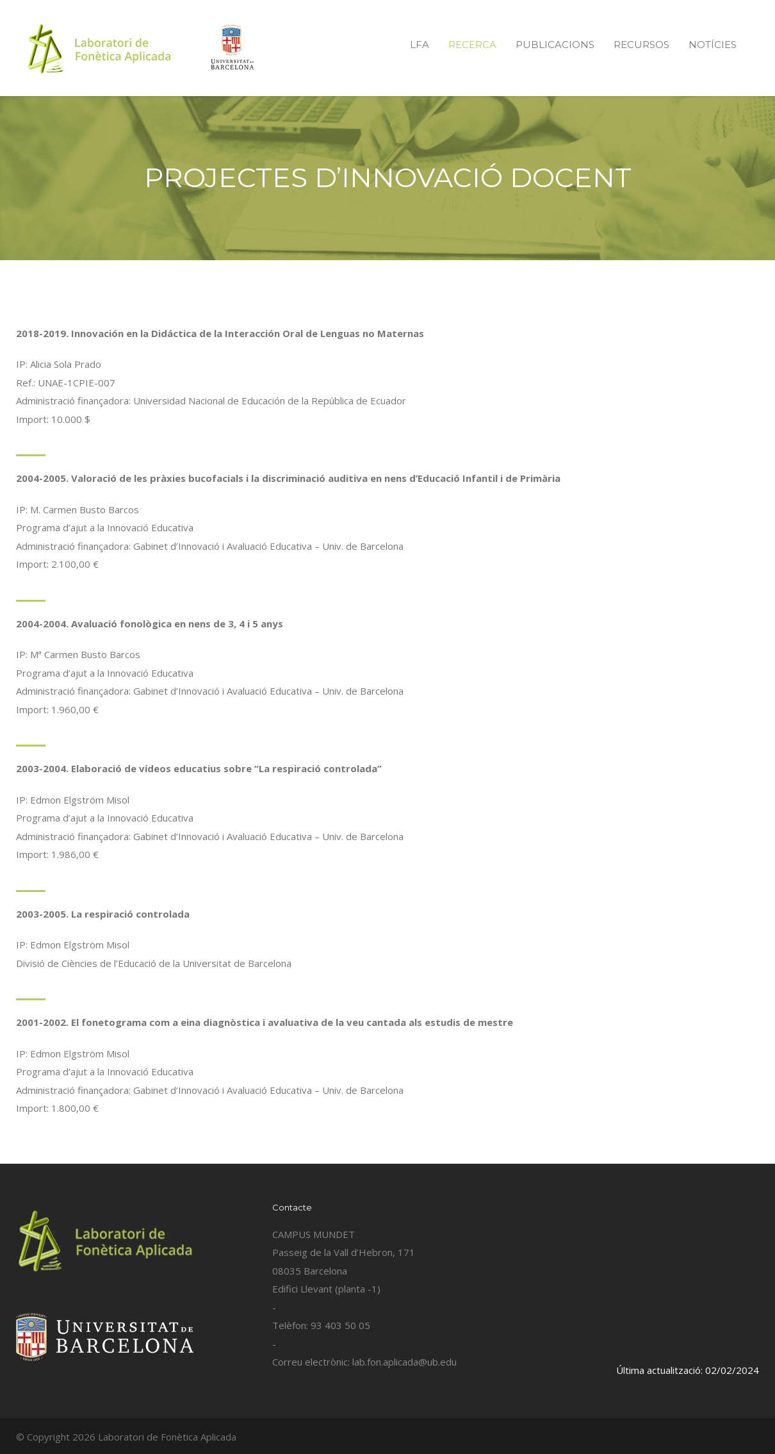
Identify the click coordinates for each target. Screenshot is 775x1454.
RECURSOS (641, 44)
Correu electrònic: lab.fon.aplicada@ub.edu (364, 1361)
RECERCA (472, 44)
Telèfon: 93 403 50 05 (321, 1325)
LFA (419, 44)
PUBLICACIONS (555, 44)
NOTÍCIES (713, 44)
